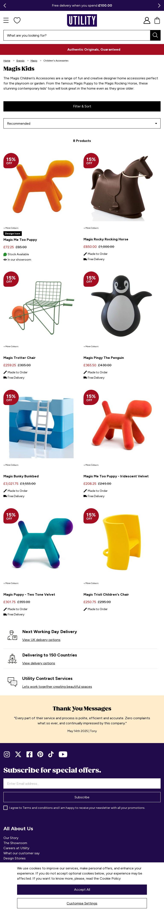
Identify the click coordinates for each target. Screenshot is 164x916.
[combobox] (82, 35)
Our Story (10, 838)
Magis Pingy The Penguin (103, 358)
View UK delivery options (41, 640)
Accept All (82, 889)
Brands (20, 60)
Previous (3, 5)
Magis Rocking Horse (121, 83)
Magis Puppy (83, 83)
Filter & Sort (82, 106)
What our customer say (21, 853)
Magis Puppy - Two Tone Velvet (29, 594)
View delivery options (38, 663)
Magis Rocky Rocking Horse (105, 239)
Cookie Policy (110, 878)
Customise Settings (82, 903)
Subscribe (82, 797)
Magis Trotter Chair (19, 358)
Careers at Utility (16, 848)
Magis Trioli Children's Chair (106, 594)
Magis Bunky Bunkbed (21, 476)
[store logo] (82, 20)
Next (160, 5)
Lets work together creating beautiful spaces (57, 687)
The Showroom (15, 843)
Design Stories (14, 858)
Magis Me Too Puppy (20, 240)
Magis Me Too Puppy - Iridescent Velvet (116, 476)
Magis (34, 60)
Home (6, 60)
